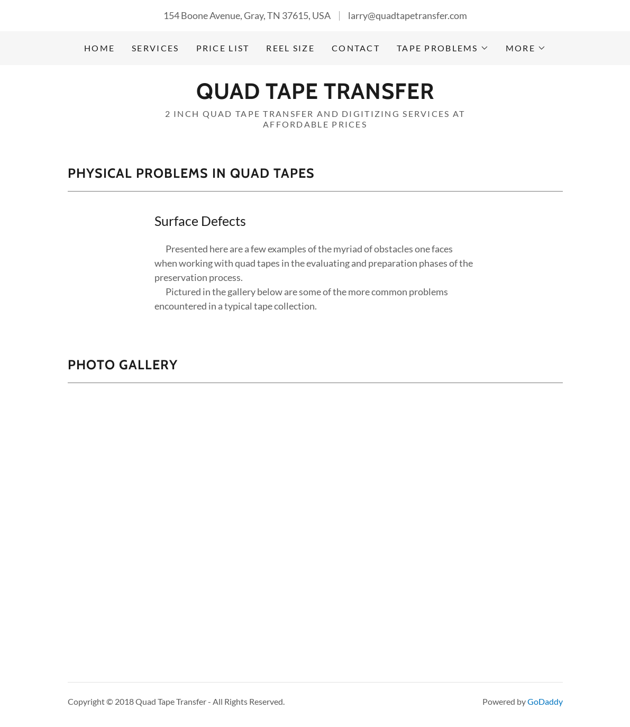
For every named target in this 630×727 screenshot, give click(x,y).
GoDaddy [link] (545, 701)
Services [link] (155, 48)
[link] (315, 95)
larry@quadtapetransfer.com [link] (407, 15)
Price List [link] (223, 48)
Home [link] (99, 48)
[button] (443, 48)
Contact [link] (356, 48)
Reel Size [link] (290, 48)
